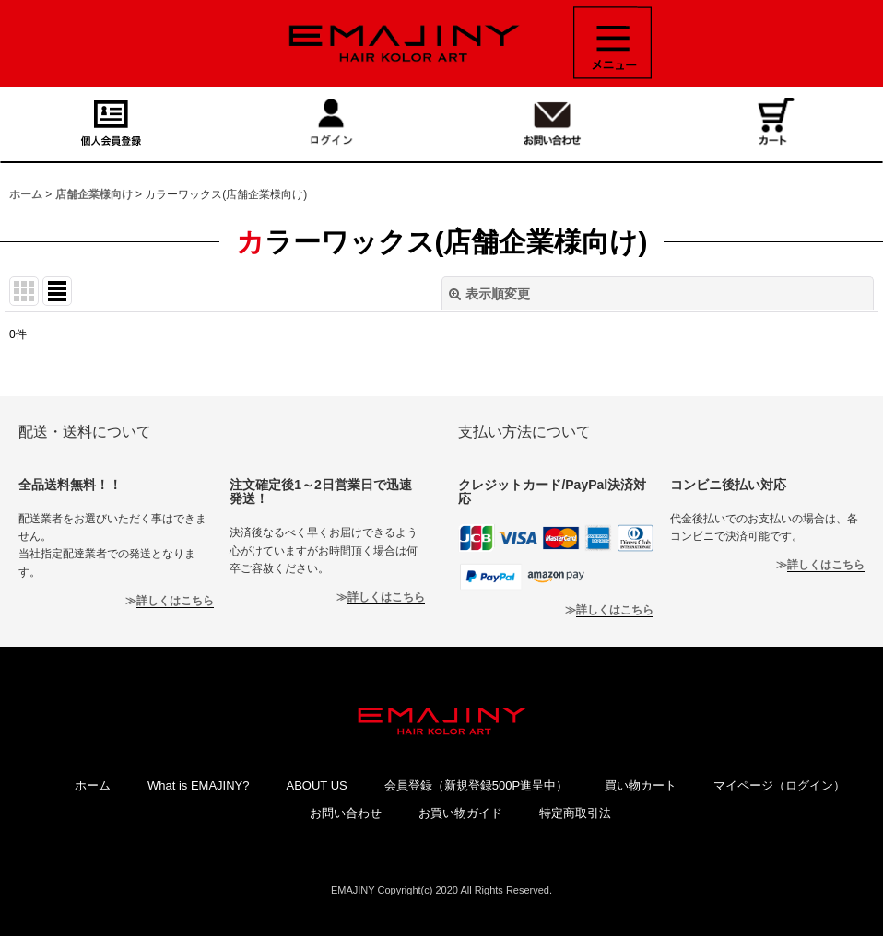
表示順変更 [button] (489, 294)
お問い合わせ (346, 813)
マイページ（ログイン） (779, 785)
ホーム (93, 785)
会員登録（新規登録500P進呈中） (476, 785)
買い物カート (641, 785)
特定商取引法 (575, 813)
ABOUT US (316, 785)
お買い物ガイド (460, 813)
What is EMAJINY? (198, 785)
